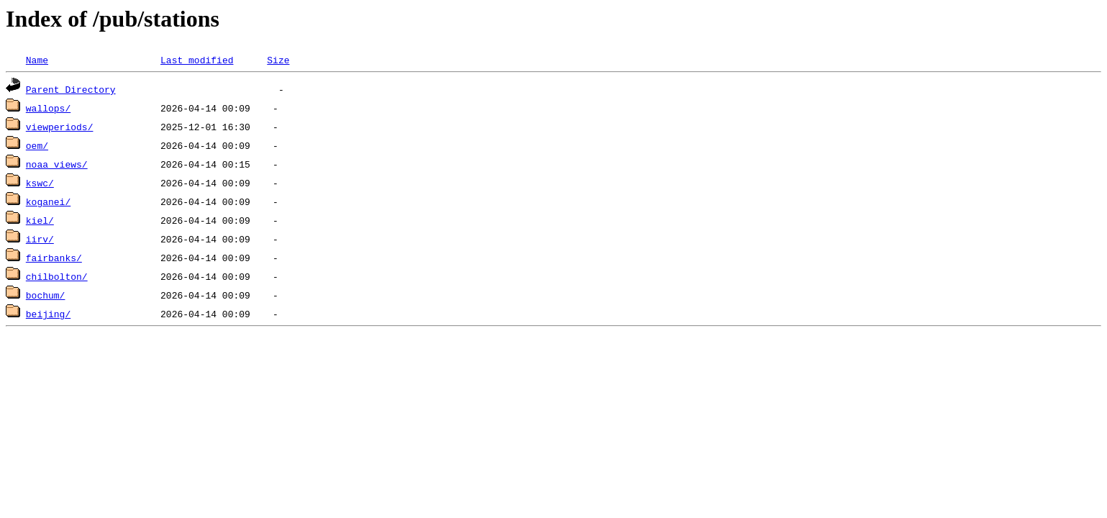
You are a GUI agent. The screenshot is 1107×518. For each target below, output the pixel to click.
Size (278, 59)
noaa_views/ (57, 164)
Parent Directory (71, 89)
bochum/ (45, 294)
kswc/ (40, 182)
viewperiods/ (60, 126)
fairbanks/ (54, 257)
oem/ (37, 145)
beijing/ (48, 313)
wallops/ (48, 107)
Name (37, 59)
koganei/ (48, 201)
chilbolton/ (57, 276)
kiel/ (40, 220)
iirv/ (40, 238)
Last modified (196, 59)
